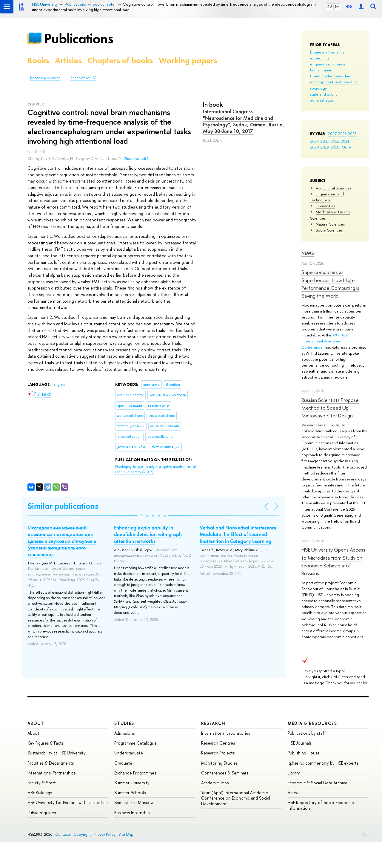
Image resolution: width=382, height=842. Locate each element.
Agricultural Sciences (333, 188)
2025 (352, 133)
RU (329, 6)
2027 (332, 133)
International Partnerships (51, 773)
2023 (325, 141)
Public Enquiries (41, 812)
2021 (345, 141)
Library (294, 773)
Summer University (132, 783)
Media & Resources (312, 723)
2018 (335, 147)
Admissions (124, 733)
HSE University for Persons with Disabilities (67, 802)
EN (337, 6)
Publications (78, 38)
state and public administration (324, 97)
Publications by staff (307, 733)
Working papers (188, 60)
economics (319, 58)
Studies (124, 723)
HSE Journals (300, 743)
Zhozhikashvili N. (137, 158)
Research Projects (218, 753)
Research (213, 723)
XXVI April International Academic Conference (325, 341)
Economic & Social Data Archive (317, 783)
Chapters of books (120, 60)
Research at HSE (83, 78)
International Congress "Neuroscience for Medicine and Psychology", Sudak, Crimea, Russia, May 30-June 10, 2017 (243, 121)
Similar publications (62, 506)
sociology (318, 88)
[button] (141, 516)
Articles (68, 60)
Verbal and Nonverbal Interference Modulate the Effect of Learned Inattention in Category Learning (238, 534)
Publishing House (304, 753)
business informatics (327, 52)
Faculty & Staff (41, 783)
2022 (335, 141)
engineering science (328, 64)
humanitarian (321, 70)
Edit (366, 833)
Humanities (325, 206)
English (59, 384)
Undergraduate (128, 753)
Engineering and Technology (327, 197)
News (307, 253)
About (35, 723)
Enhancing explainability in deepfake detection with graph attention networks (148, 534)
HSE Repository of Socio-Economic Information (321, 805)
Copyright (82, 834)
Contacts (62, 834)
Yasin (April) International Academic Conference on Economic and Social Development (235, 798)
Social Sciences (329, 230)
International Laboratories (225, 733)
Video (293, 792)
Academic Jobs (215, 783)
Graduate (123, 763)
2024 (314, 141)
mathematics (346, 82)
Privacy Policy (104, 834)
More (346, 147)
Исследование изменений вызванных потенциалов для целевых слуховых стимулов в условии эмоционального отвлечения (62, 540)
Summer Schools (130, 792)
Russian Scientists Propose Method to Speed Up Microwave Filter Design (330, 407)
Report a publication (45, 78)
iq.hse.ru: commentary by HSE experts (323, 763)
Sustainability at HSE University (56, 753)
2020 (314, 147)
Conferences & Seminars (224, 773)
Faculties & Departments (50, 763)
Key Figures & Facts (45, 743)
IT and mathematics (327, 76)
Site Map (125, 834)
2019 (325, 147)
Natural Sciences (330, 224)
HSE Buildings (39, 792)
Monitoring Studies (219, 763)
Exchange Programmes (135, 773)
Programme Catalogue (135, 743)
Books (38, 60)
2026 (342, 133)
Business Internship (132, 812)
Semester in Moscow (134, 802)
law (348, 76)
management (321, 82)
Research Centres (218, 743)
